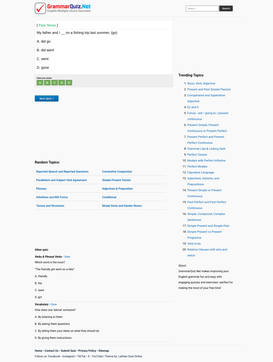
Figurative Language (200, 172)
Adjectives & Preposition (117, 188)
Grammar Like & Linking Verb (206, 148)
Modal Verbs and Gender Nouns (122, 205)
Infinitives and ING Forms (52, 197)
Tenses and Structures (50, 205)
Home (38, 350)
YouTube (97, 356)
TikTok (81, 356)
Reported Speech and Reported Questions (62, 171)
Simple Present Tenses (116, 180)
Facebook (54, 356)
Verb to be (194, 243)
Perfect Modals (197, 166)
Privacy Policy (87, 350)
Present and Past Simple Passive (209, 89)
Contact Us (51, 350)
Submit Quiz (68, 350)
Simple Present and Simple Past (208, 225)
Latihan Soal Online (130, 356)
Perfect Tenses (197, 154)
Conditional (109, 197)
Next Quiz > (47, 98)
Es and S (193, 107)
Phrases (41, 188)
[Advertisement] (103, 130)
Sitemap (104, 350)
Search (226, 8)
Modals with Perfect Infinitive (206, 160)
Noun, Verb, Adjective (201, 83)
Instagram (68, 356)
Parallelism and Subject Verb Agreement (61, 180)
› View (66, 256)
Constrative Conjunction (117, 171)
